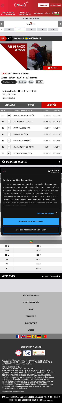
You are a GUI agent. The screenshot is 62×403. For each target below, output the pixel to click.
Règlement (31, 316)
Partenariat (31, 323)
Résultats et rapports (24, 13)
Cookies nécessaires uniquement (31, 230)
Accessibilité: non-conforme (13, 392)
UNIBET (31, 330)
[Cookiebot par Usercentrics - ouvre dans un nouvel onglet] (48, 171)
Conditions (22, 82)
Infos (31, 82)
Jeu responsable (31, 295)
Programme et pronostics (8, 13)
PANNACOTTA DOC (21, 147)
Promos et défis (42, 13)
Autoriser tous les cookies (31, 221)
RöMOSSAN (18, 134)
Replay (53, 68)
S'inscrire (43, 5)
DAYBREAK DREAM (21, 115)
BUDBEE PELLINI (20, 122)
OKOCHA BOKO (20, 141)
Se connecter (55, 5)
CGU (31, 309)
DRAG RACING (20, 128)
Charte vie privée (31, 302)
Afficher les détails (45, 213)
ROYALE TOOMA (20, 153)
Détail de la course (9, 82)
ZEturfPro (39, 82)
